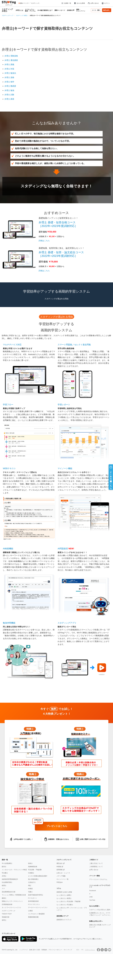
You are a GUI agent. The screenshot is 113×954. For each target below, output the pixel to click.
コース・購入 (96, 10)
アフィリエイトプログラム (98, 879)
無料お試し (106, 10)
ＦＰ (3, 888)
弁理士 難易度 (10, 86)
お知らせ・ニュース (63, 873)
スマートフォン (90, 950)
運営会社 (59, 863)
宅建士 (30, 892)
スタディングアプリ (67, 623)
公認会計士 (32, 882)
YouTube (92, 900)
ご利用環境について (96, 866)
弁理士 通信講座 (11, 60)
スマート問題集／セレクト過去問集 (74, 344)
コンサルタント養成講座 (36, 914)
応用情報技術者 (7, 904)
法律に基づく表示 (34, 950)
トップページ (23, 950)
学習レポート (64, 404)
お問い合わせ (93, 3)
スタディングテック (8, 911)
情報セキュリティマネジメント (12, 901)
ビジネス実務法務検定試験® (37, 876)
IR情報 (58, 866)
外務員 (30, 888)
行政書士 (31, 873)
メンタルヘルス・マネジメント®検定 (14, 870)
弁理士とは (19, 10)
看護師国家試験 (33, 917)
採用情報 (59, 870)
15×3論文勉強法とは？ (45, 10)
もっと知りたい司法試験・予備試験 (68, 901)
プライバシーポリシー (55, 950)
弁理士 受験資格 (11, 56)
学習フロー (8, 404)
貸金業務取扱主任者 (8, 892)
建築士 (4, 898)
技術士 (30, 863)
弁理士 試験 (9, 95)
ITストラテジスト (34, 904)
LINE (91, 897)
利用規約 (44, 950)
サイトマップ (68, 950)
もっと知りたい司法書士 (64, 905)
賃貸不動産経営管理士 (35, 895)
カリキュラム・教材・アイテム (30, 10)
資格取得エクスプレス (63, 920)
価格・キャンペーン (80, 10)
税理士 (4, 885)
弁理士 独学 (9, 82)
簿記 (29, 885)
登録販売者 (5, 917)
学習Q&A (59, 882)
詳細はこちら (44, 241)
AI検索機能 (8, 548)
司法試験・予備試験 (35, 870)
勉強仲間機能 (9, 623)
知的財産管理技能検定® (10, 879)
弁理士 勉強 (9, 90)
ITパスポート (32, 898)
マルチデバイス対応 (12, 344)
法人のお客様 (79, 3)
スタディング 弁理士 (7, 10)
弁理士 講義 (9, 64)
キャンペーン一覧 (62, 879)
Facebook (92, 890)
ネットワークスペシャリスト (11, 907)
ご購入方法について (96, 863)
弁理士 (4, 876)
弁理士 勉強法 (10, 73)
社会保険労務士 (7, 882)
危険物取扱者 (32, 866)
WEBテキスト (9, 468)
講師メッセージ (60, 10)
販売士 (4, 866)
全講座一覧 (66, 3)
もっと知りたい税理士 (63, 898)
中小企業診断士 (7, 863)
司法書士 (5, 873)
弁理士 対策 (9, 69)
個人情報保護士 (33, 879)
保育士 (4, 920)
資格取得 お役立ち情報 (64, 892)
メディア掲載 (60, 876)
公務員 (30, 911)
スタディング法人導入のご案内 (99, 910)
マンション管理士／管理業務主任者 (14, 895)
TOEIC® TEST (7, 914)
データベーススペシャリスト (38, 907)
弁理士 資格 (9, 77)
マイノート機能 (65, 468)
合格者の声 (70, 10)
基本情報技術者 (33, 901)
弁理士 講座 (9, 99)
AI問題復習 (63, 548)
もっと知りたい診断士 (63, 895)
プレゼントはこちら (56, 826)
